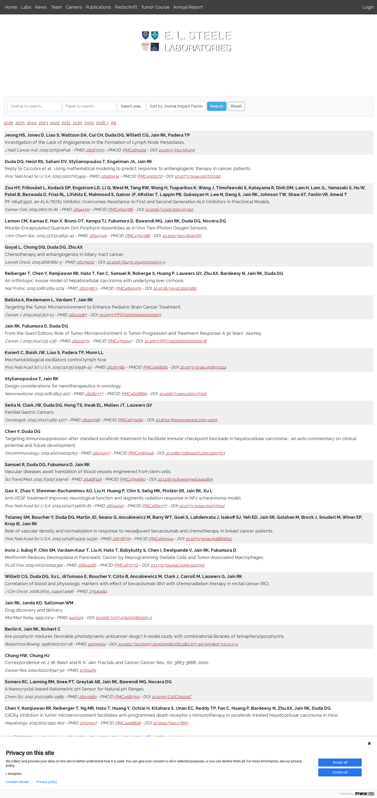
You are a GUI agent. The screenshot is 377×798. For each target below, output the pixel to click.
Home (11, 7)
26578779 (122, 538)
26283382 (116, 367)
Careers (74, 7)
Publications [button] (98, 7)
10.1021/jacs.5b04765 (181, 235)
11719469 (87, 670)
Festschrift (126, 7)
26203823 (88, 288)
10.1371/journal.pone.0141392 (177, 565)
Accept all (340, 762)
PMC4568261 (155, 367)
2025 (20, 122)
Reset (236, 106)
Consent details (17, 782)
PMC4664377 (154, 505)
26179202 (85, 262)
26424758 (91, 420)
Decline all (340, 772)
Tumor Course (155, 7)
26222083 (78, 314)
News (41, 7)
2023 (43, 122)
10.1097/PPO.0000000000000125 (130, 314)
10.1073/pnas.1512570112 (202, 505)
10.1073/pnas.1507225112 (197, 176)
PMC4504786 (120, 209)
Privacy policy (47, 782)
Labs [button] (26, 7)
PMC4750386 (137, 235)
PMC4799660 (132, 479)
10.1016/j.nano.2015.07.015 (183, 393)
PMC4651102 (134, 150)
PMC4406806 (128, 723)
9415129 (76, 617)
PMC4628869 (134, 393)
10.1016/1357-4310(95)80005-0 (123, 617)
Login (368, 7)
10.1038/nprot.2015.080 (174, 288)
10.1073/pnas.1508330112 (203, 367)
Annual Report (188, 7)
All (113, 122)
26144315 (81, 209)
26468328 (92, 479)
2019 (89, 122)
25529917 (88, 723)
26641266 (87, 565)
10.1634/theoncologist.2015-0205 (186, 420)
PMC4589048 (140, 453)
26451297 (101, 453)
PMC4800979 (128, 288)
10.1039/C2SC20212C (171, 696)
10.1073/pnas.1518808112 (209, 538)
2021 (66, 122)
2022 (54, 122)
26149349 (98, 235)
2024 (32, 122)
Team (56, 7)
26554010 (115, 505)
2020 (77, 122)
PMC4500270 (149, 176)
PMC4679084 (130, 420)
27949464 (98, 591)
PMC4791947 (120, 341)
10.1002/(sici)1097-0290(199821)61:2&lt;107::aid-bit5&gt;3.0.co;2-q (178, 644)
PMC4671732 (126, 565)
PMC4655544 (161, 538)
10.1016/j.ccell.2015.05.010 (169, 209)
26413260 (87, 696)
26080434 (110, 176)
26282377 (94, 393)
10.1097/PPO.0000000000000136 (175, 341)
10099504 (97, 644)
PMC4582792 (127, 696)
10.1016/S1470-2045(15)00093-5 (136, 262)
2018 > (102, 122)
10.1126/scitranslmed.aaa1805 (185, 479)
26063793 (95, 150)
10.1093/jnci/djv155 (176, 150)
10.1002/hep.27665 (170, 723)
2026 (8, 122)
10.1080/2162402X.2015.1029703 (195, 453)
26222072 (80, 341)
